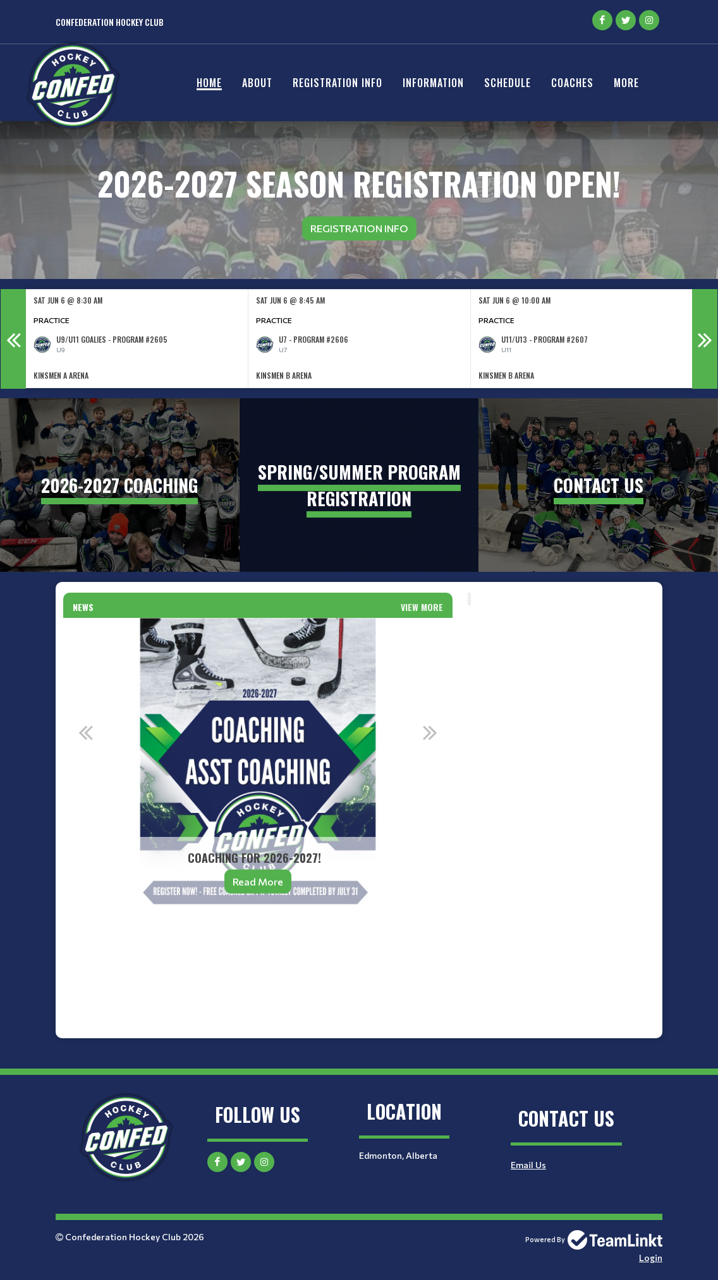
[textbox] (258, 954)
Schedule (507, 82)
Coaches (572, 82)
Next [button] (704, 339)
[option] (137, 339)
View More (422, 606)
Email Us (528, 1164)
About (257, 82)
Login (650, 1257)
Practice (51, 320)
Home (209, 82)
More (626, 82)
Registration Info (337, 82)
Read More (258, 881)
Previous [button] (13, 339)
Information (433, 82)
